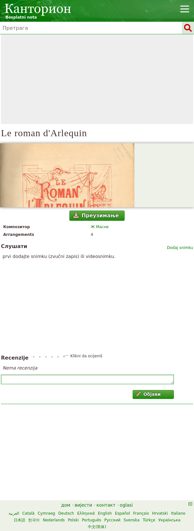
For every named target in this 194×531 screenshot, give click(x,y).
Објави (148, 394)
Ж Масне (100, 227)
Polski (73, 520)
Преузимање (96, 215)
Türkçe (149, 520)
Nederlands (54, 520)
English (105, 513)
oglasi (126, 505)
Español (122, 513)
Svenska (132, 520)
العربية (14, 513)
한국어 (34, 520)
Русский (112, 520)
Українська (170, 520)
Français (141, 513)
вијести (83, 505)
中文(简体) (97, 527)
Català (28, 513)
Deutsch (66, 513)
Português (91, 520)
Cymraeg (46, 513)
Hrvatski (160, 513)
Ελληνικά (86, 513)
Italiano (178, 513)
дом (65, 505)
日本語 (19, 520)
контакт (106, 505)
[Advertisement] (97, 79)
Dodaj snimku (180, 247)
